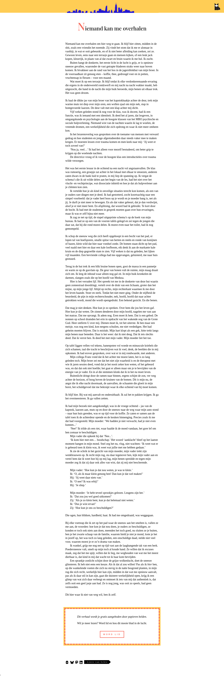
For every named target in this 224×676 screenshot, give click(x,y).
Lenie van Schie (97, 662)
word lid (112, 634)
